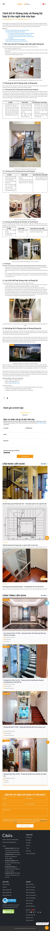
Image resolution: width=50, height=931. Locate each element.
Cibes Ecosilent (6, 884)
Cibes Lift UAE (29, 903)
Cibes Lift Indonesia (30, 892)
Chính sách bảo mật (30, 915)
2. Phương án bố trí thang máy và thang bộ (15, 31)
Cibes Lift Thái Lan (30, 889)
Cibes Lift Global (30, 884)
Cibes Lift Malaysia (30, 906)
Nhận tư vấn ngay (25, 825)
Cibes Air (5, 887)
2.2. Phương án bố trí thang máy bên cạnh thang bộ (19, 35)
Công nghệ (28, 840)
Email (25, 436)
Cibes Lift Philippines (31, 898)
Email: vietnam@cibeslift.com (9, 842)
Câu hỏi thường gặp (30, 853)
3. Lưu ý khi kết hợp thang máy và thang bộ (15, 39)
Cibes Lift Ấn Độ (29, 900)
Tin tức (27, 848)
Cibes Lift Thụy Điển (30, 887)
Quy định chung (29, 917)
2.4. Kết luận (10, 38)
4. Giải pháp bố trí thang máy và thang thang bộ (16, 41)
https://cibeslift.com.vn (14, 383)
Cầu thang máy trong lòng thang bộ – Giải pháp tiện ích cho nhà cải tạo (23, 586)
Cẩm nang (28, 850)
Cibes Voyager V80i (7, 892)
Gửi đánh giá (25, 456)
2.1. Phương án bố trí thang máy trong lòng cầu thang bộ (21, 33)
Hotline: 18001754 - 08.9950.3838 (10, 839)
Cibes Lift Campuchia (31, 895)
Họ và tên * (14, 429)
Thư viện (28, 845)
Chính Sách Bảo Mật (41, 423)
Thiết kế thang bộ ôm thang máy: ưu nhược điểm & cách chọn (20, 545)
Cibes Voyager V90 (7, 889)
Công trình (28, 842)
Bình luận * (25, 444)
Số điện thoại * (36, 429)
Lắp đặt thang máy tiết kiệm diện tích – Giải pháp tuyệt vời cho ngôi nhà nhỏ (25, 504)
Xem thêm (43, 463)
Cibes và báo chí (30, 920)
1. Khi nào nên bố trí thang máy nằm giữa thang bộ (17, 30)
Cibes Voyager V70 (7, 895)
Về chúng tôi (29, 837)
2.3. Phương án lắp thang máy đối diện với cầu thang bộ (21, 36)
